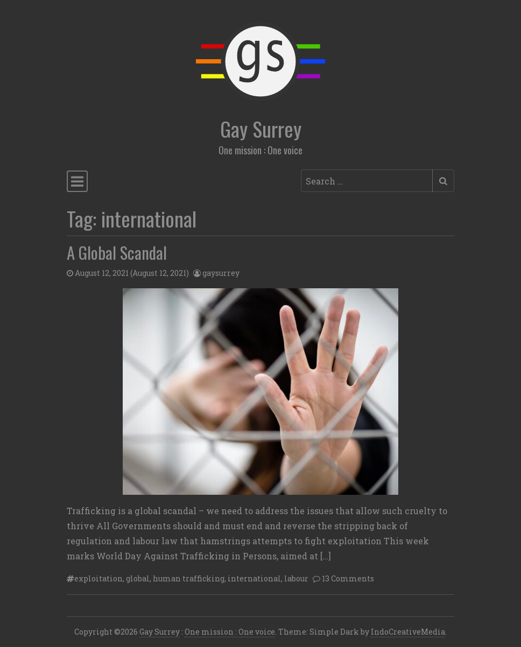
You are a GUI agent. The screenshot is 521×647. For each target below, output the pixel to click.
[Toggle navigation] (77, 181)
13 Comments (348, 578)
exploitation (98, 578)
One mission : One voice (230, 632)
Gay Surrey (260, 128)
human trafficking (188, 578)
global (138, 578)
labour (296, 578)
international (254, 578)
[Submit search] (443, 180)
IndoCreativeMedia (408, 632)
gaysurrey (221, 273)
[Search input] (367, 180)
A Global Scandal (117, 252)
